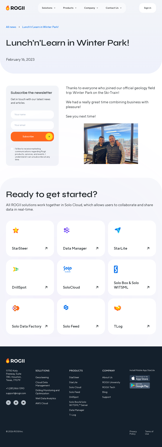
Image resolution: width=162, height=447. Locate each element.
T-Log (72, 414)
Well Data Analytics (45, 398)
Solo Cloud (75, 387)
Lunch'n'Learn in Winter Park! (40, 26)
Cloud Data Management (42, 384)
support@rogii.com (16, 393)
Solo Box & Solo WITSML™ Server (78, 404)
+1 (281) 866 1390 (15, 388)
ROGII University (111, 382)
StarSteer (74, 377)
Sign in (147, 7)
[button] (48, 8)
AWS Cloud (41, 403)
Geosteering (42, 377)
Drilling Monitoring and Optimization (47, 392)
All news (11, 26)
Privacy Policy (133, 432)
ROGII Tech (108, 387)
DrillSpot (73, 397)
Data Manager (76, 410)
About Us (107, 377)
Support (106, 397)
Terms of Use (149, 432)
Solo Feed (74, 392)
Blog (104, 392)
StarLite (73, 382)
